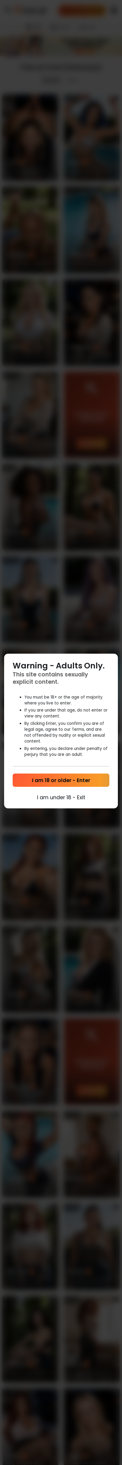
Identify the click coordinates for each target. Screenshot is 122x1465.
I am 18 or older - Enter (61, 780)
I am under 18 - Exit (61, 797)
